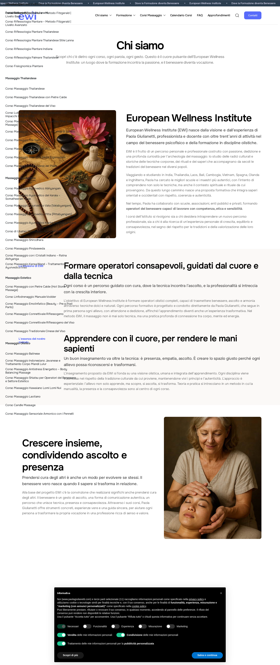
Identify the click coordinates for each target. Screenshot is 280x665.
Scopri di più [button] (70, 655)
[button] (221, 593)
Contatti (252, 15)
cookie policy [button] (139, 606)
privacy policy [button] (196, 599)
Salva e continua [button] (207, 655)
